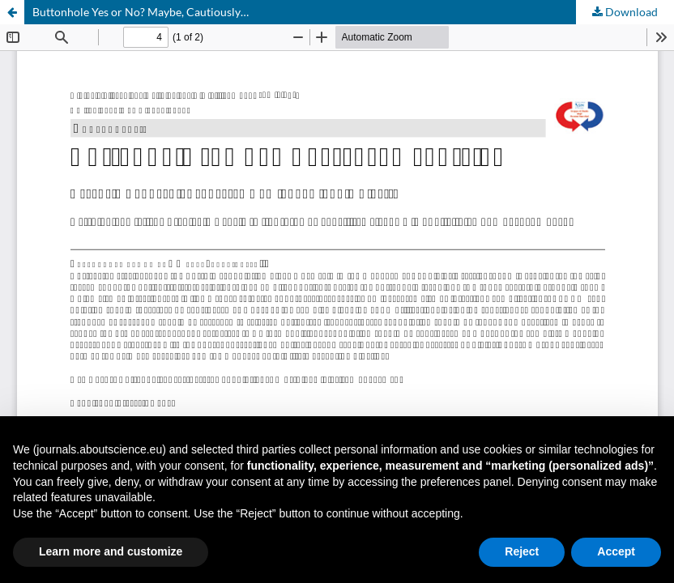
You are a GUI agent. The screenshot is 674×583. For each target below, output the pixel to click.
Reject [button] (522, 551)
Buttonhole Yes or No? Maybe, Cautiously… (140, 12)
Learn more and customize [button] (110, 551)
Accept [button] (616, 551)
